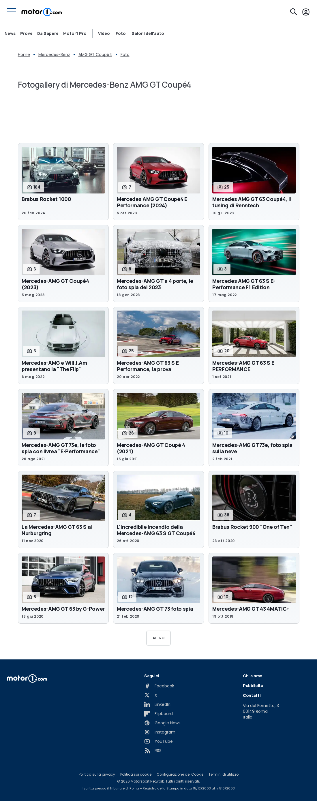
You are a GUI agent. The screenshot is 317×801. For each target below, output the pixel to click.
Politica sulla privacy (97, 774)
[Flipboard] (158, 714)
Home (24, 54)
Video (104, 33)
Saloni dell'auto (148, 33)
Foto (121, 33)
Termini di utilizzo (224, 774)
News (10, 33)
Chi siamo (252, 675)
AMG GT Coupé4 (95, 54)
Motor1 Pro (75, 33)
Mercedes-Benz (54, 54)
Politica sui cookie (135, 774)
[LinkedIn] (157, 704)
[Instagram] (159, 732)
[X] (150, 695)
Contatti (251, 695)
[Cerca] (293, 11)
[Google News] (162, 723)
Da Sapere (48, 33)
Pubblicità (253, 685)
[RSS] (153, 750)
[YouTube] (158, 741)
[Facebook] (159, 686)
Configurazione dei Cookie (180, 774)
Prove (26, 33)
